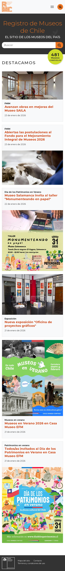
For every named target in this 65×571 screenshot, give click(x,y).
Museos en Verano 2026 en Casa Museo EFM (31, 425)
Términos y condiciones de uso (31, 563)
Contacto (38, 561)
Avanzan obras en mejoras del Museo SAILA (29, 108)
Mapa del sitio (24, 561)
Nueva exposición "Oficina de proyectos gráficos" (28, 324)
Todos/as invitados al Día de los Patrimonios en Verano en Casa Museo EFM (30, 452)
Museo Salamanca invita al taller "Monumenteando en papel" (31, 197)
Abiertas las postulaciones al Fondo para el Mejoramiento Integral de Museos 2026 (28, 135)
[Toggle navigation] (52, 7)
